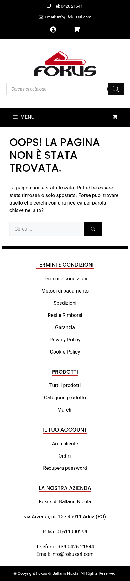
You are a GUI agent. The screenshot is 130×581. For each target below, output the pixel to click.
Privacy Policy (65, 340)
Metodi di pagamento (65, 291)
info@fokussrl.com (72, 554)
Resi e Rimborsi (65, 315)
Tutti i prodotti (65, 385)
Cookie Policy (65, 352)
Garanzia (65, 327)
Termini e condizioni (65, 279)
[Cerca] (93, 229)
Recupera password (65, 468)
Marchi (65, 410)
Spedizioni (65, 303)
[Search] (116, 89)
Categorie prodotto (65, 398)
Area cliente (65, 444)
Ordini (65, 456)
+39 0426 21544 (76, 547)
